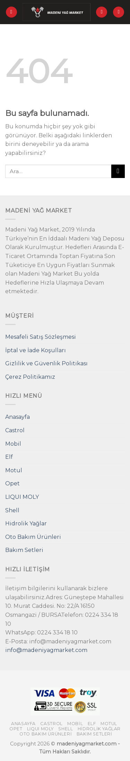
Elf (9, 457)
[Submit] (118, 171)
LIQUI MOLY (22, 497)
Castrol (15, 430)
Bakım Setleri (24, 550)
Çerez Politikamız (30, 377)
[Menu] (11, 12)
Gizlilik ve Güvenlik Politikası (46, 363)
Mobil (13, 444)
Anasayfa (17, 417)
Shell (12, 510)
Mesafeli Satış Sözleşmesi (40, 337)
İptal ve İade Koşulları (35, 350)
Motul (13, 470)
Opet (12, 483)
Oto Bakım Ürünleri (33, 537)
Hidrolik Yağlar (26, 523)
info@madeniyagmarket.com (46, 650)
